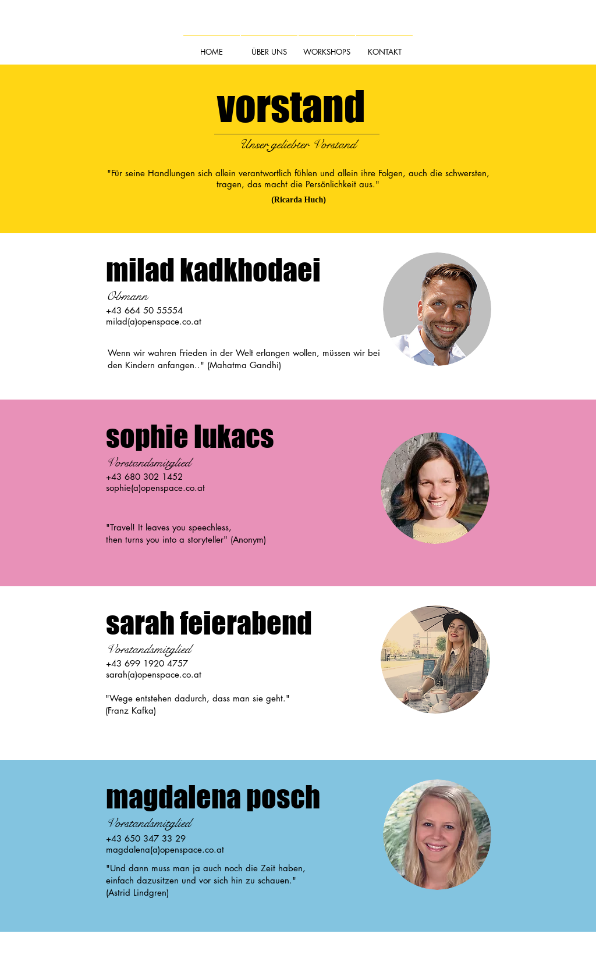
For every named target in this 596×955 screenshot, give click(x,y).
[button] (269, 46)
